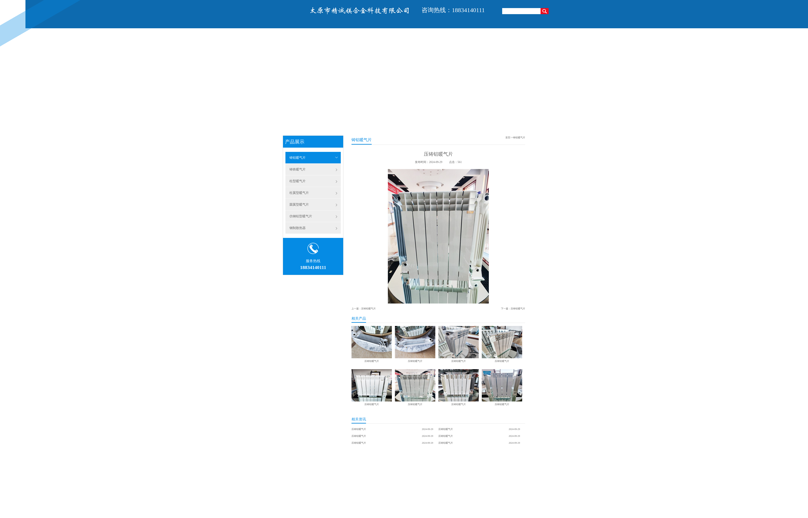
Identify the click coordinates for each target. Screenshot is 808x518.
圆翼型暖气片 (299, 204)
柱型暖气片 (297, 181)
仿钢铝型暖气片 (300, 216)
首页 (507, 137)
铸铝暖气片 (297, 157)
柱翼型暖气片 (299, 192)
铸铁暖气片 (297, 169)
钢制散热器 (297, 228)
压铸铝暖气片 (368, 308)
